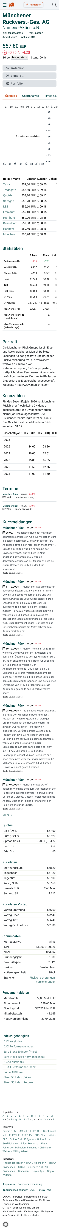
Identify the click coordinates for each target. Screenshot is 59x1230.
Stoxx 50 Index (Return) (18, 1082)
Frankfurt (9, 212)
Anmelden (33, 4)
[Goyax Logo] (11, 5)
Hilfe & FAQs (44, 1190)
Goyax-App (38, 1171)
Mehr (8, 815)
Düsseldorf (10, 223)
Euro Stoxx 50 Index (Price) (20, 1051)
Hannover (9, 228)
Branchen (23, 1171)
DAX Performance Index (18, 1046)
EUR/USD (35, 1131)
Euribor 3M (16, 1139)
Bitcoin (6, 1131)
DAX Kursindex (12, 1041)
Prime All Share (13, 1072)
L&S (5, 206)
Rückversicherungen (42, 977)
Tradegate (9, 190)
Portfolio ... (16, 83)
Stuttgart (8, 201)
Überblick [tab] (11, 95)
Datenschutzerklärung (30, 1184)
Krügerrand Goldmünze (37, 1139)
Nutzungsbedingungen (15, 1190)
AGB (32, 1190)
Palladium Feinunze (26, 1147)
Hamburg (9, 217)
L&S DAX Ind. (20, 1131)
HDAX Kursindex (13, 1061)
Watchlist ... (16, 68)
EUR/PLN (40, 1135)
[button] (5, 1224)
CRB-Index (45, 1147)
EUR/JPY (27, 1135)
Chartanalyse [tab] (30, 95)
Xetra (6, 184)
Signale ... (15, 75)
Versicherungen (46, 981)
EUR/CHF (14, 1135)
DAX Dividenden (35, 1162)
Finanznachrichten (13, 1162)
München (9, 234)
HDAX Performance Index (19, 1067)
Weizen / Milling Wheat (15, 1151)
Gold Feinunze (10, 1143)
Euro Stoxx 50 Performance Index (24, 1056)
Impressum (9, 1184)
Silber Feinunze (29, 1143)
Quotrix (7, 195)
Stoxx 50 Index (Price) (17, 1077)
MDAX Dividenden (28, 1167)
